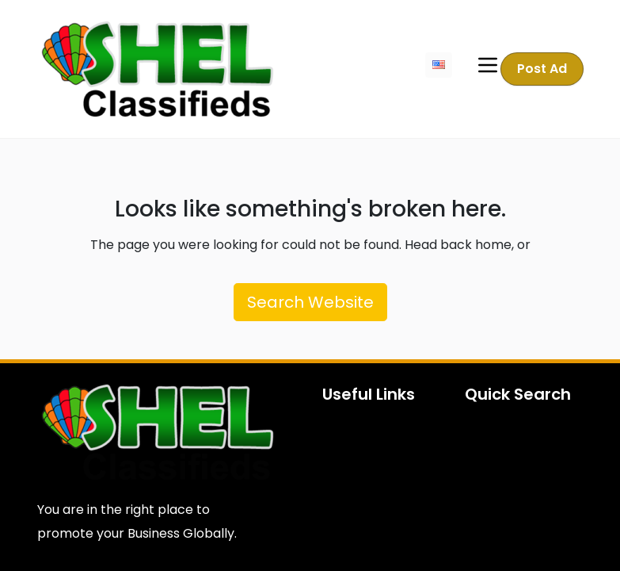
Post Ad (542, 68)
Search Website (310, 302)
